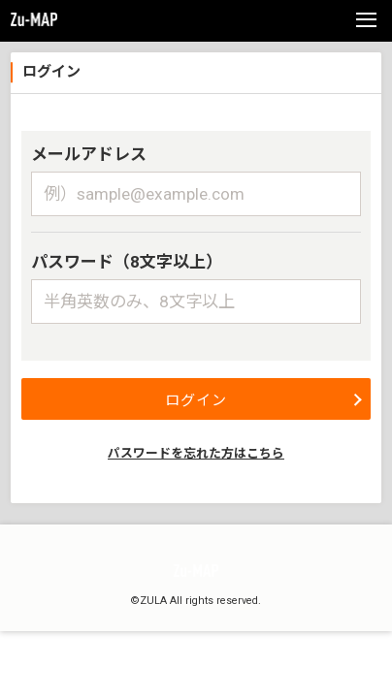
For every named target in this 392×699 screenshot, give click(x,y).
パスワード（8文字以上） (126, 261)
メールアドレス (89, 154)
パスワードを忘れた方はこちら (196, 453)
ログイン (263, 400)
